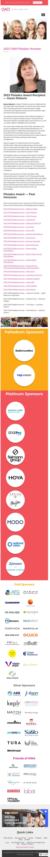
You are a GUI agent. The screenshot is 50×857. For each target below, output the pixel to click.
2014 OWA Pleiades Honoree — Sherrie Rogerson (21, 245)
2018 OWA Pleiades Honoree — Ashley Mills (18, 230)
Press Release (8, 251)
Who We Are (8, 838)
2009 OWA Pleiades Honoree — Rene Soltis (19, 271)
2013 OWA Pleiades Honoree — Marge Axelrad (19, 248)
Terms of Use (20, 854)
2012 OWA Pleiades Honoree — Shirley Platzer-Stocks (22, 254)
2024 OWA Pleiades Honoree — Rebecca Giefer (20, 209)
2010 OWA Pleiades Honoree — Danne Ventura (20, 266)
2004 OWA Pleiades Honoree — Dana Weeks (19, 289)
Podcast (38, 838)
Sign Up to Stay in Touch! (25, 847)
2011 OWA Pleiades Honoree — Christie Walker (20, 260)
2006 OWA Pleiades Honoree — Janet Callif (18, 282)
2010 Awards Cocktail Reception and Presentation (21, 268)
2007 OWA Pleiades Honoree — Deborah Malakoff (21, 279)
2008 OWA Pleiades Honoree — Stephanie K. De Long (22, 275)
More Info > (37, 2)
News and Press (20, 838)
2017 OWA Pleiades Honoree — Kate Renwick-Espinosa (23, 234)
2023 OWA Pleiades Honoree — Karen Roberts (20, 212)
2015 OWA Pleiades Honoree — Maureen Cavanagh (21, 241)
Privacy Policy (29, 854)
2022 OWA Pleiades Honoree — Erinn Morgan (19, 216)
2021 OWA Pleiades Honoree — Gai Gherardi (19, 220)
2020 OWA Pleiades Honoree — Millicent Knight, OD (22, 223)
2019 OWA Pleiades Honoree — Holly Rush (18, 227)
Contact (27, 839)
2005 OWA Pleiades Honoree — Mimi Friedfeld (20, 286)
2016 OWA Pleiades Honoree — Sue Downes (19, 238)
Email (7, 842)
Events (30, 838)
